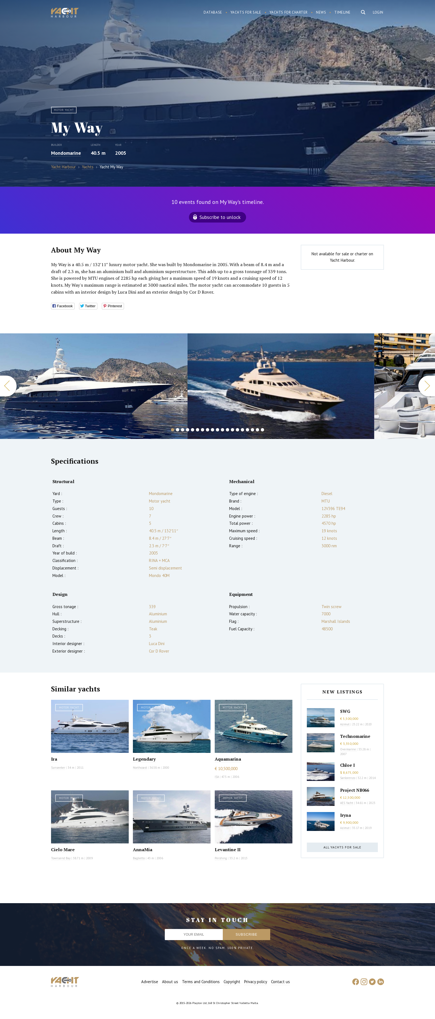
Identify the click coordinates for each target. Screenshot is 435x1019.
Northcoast (140, 768)
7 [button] (202, 429)
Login (378, 12)
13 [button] (232, 429)
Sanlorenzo (347, 778)
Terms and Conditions (201, 981)
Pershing (221, 858)
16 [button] (247, 429)
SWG (345, 711)
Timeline (342, 12)
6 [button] (197, 429)
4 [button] (187, 429)
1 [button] (172, 429)
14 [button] (237, 429)
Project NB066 (354, 790)
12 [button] (227, 429)
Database (213, 12)
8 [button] (207, 429)
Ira (54, 759)
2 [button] (177, 429)
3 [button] (182, 429)
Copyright (232, 981)
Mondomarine (66, 153)
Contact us (280, 981)
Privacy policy (255, 981)
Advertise (149, 981)
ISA (217, 777)
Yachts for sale (246, 12)
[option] (281, 386)
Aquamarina (228, 759)
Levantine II (228, 849)
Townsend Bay (60, 858)
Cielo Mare (63, 849)
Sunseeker (58, 768)
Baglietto (139, 858)
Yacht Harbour (65, 13)
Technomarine (355, 736)
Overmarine (348, 749)
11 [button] (222, 429)
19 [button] (262, 429)
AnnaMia (142, 849)
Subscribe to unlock (220, 217)
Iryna (345, 815)
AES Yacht (346, 803)
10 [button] (217, 429)
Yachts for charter (289, 12)
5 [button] (192, 429)
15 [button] (242, 429)
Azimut (345, 724)
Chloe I (347, 765)
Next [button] (426, 386)
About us (170, 981)
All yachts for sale (342, 847)
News (321, 12)
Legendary (144, 759)
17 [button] (252, 429)
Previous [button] (8, 386)
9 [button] (212, 429)
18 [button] (257, 429)
